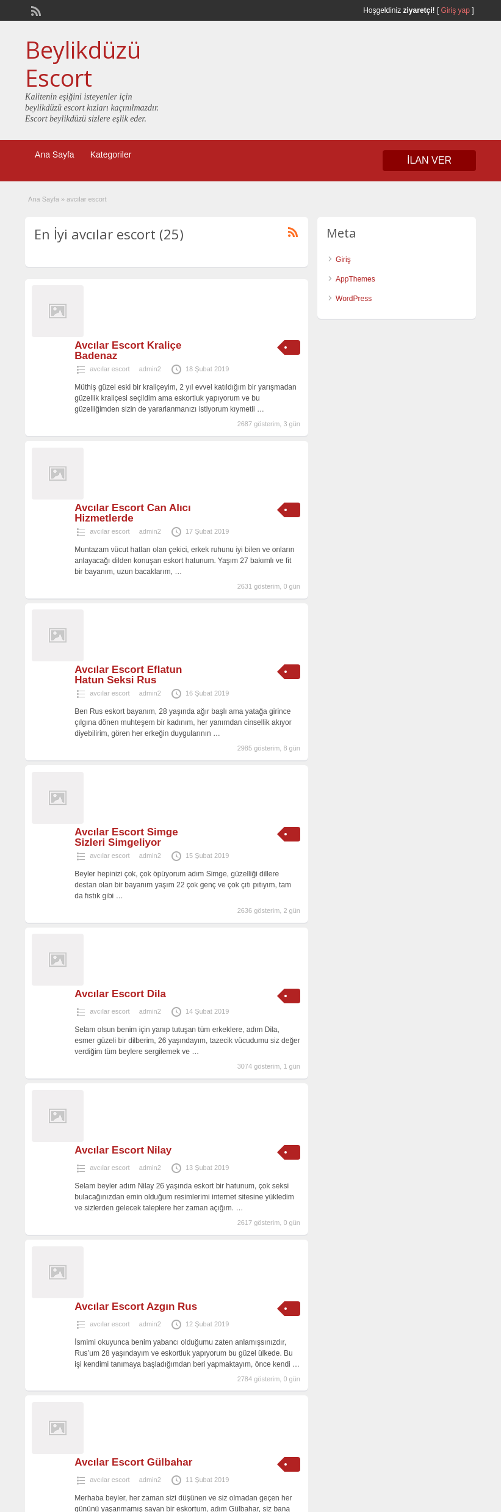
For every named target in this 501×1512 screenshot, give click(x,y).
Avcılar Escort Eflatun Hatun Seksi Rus (128, 675)
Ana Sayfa (54, 154)
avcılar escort (109, 369)
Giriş (343, 259)
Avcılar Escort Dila (120, 994)
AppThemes (355, 279)
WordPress (354, 298)
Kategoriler (111, 154)
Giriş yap (455, 10)
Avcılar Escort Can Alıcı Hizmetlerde (132, 513)
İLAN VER (429, 160)
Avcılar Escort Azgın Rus (135, 1306)
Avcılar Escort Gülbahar (133, 1462)
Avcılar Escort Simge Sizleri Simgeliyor (126, 837)
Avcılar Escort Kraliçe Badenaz (127, 351)
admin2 (150, 369)
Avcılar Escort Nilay (122, 1150)
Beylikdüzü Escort (83, 63)
